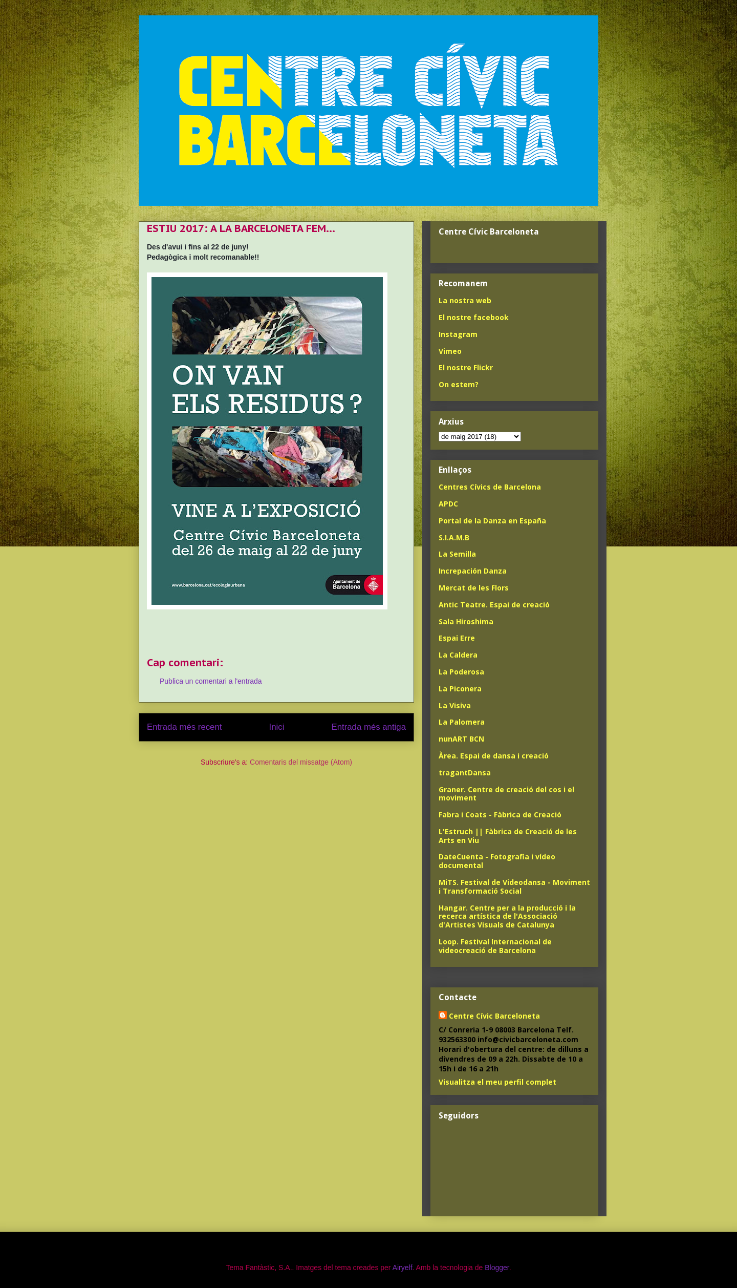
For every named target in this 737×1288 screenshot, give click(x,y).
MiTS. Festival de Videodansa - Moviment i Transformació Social (514, 886)
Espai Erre (457, 638)
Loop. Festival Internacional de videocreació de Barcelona (495, 946)
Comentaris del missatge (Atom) (301, 762)
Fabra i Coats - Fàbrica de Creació (500, 814)
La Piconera (460, 688)
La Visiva (455, 705)
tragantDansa (465, 772)
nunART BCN (461, 739)
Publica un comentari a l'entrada (211, 681)
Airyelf (403, 1267)
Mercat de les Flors (474, 588)
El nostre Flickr (466, 367)
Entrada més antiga (368, 727)
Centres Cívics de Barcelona (490, 487)
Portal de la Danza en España (492, 520)
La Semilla (457, 554)
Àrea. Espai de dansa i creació (494, 756)
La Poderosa (461, 672)
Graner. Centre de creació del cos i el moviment (506, 794)
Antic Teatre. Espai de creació (494, 604)
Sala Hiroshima (466, 621)
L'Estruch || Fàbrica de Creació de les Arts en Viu (508, 836)
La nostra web (465, 300)
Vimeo (450, 351)
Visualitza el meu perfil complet (497, 1082)
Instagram (458, 334)
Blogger (497, 1267)
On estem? (459, 384)
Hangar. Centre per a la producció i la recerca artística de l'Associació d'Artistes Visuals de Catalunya (507, 916)
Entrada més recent (184, 727)
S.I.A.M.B (454, 537)
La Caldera (458, 655)
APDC (448, 504)
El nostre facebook (474, 317)
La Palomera (462, 722)
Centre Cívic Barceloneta (494, 1016)
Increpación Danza (473, 571)
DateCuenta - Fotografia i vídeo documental (497, 861)
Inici (277, 727)
